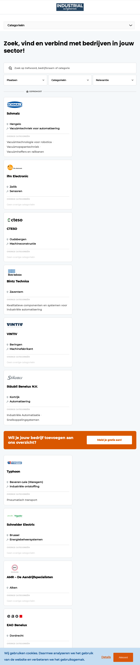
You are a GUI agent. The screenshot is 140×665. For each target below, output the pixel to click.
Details (105, 657)
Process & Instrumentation (16, 577)
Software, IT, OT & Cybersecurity (16, 606)
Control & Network (12, 566)
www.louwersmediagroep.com (114, 633)
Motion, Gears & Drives (16, 548)
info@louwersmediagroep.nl (112, 559)
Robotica (11, 557)
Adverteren (45, 543)
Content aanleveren (45, 559)
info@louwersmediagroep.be (113, 614)
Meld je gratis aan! (109, 282)
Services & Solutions (12, 595)
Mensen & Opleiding (12, 618)
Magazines (44, 536)
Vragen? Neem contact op (104, 495)
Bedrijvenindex (48, 550)
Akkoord (122, 657)
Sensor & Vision (16, 586)
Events (10, 539)
